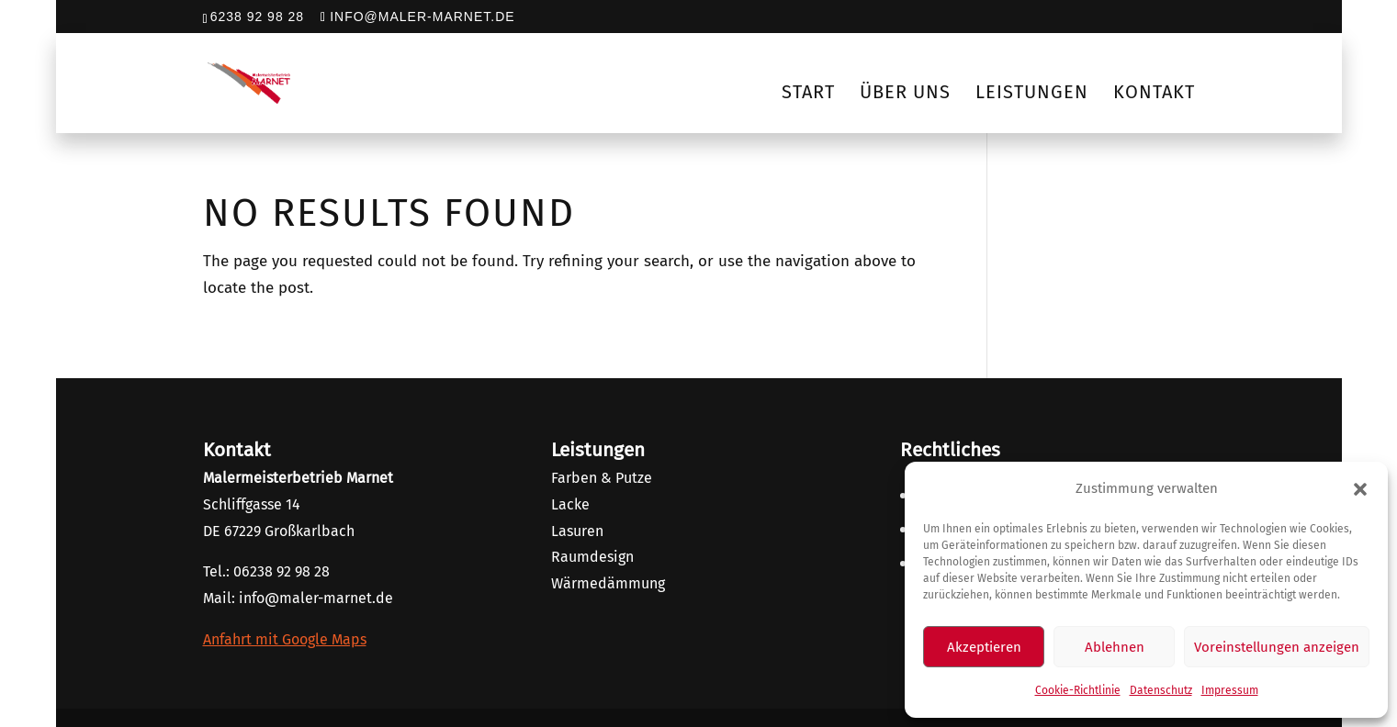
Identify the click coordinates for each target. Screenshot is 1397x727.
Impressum (1229, 690)
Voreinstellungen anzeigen (1276, 647)
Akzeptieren (984, 647)
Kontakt (1154, 92)
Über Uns (905, 92)
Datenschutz (1161, 690)
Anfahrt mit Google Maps (284, 639)
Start (808, 92)
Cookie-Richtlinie (1078, 690)
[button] (1360, 489)
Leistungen (1031, 92)
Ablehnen (1114, 647)
